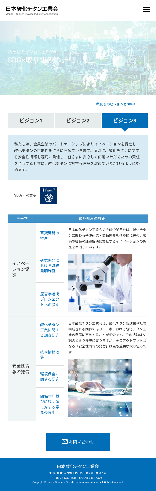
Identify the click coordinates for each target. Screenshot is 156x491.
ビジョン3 (124, 121)
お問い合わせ (81, 441)
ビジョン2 (77, 121)
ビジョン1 (31, 121)
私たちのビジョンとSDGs (115, 104)
